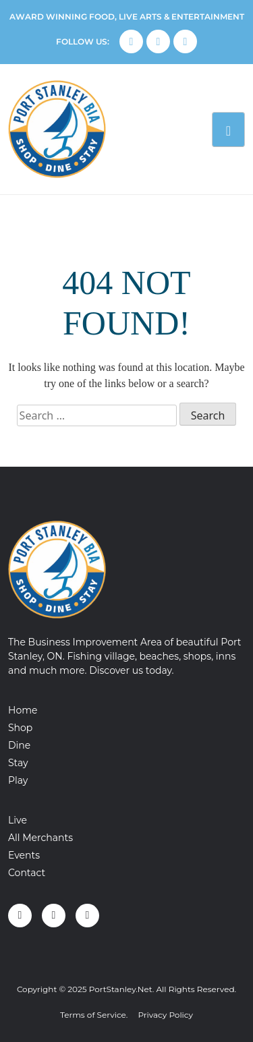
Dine (19, 745)
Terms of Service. (94, 1015)
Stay (18, 763)
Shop (20, 728)
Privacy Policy (165, 1015)
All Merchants (40, 838)
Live (17, 820)
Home (22, 710)
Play (18, 780)
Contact (26, 873)
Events (24, 855)
